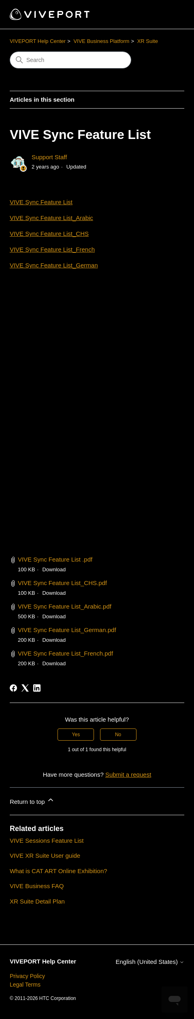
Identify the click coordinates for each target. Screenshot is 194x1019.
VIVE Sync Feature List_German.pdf (67, 629)
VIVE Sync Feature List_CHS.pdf (62, 582)
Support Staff (49, 157)
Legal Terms (25, 984)
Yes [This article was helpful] (76, 734)
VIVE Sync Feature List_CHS (49, 233)
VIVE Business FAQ (37, 885)
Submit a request (128, 774)
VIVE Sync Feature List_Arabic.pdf (64, 606)
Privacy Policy (27, 976)
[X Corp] (25, 688)
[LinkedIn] (37, 688)
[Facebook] (13, 688)
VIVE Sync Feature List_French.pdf (65, 653)
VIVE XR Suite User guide (45, 855)
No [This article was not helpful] (118, 734)
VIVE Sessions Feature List (47, 840)
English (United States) (149, 961)
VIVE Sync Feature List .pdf (55, 559)
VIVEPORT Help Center (38, 41)
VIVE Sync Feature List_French (52, 249)
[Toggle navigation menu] (170, 14)
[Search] (70, 60)
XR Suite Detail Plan (37, 901)
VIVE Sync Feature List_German (54, 265)
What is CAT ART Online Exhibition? (58, 870)
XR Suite (147, 41)
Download (54, 569)
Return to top (32, 800)
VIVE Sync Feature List (41, 202)
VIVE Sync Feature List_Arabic (51, 217)
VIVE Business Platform (101, 41)
